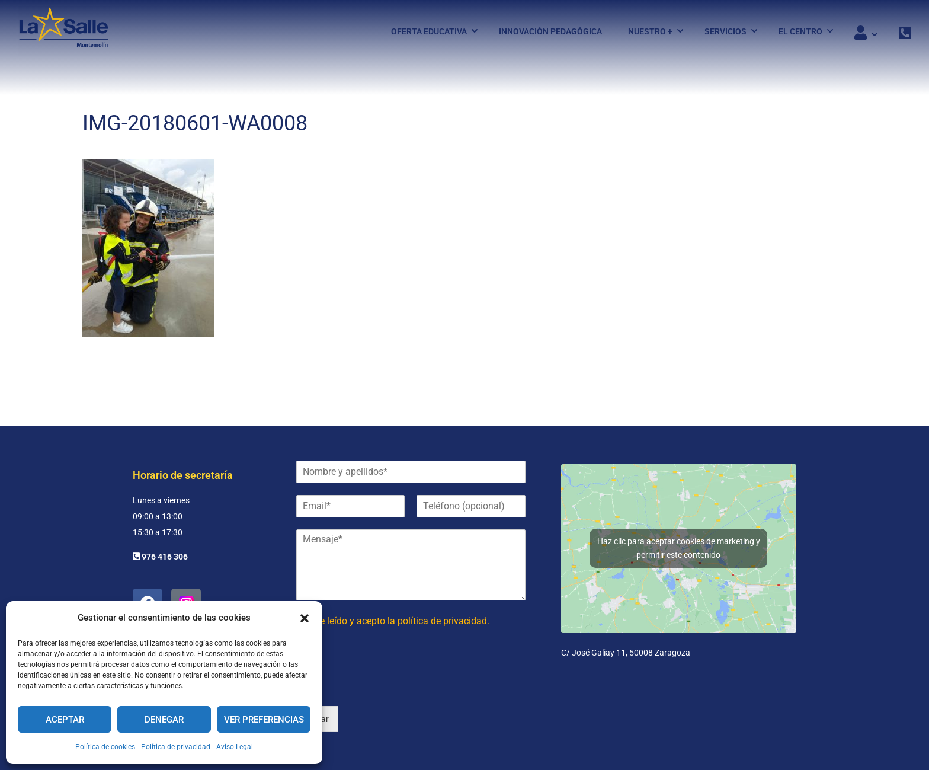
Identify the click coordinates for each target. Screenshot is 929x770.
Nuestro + (650, 31)
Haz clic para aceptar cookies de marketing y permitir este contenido (678, 548)
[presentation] (386, 686)
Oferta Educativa (429, 31)
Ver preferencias (264, 719)
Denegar (164, 719)
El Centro (800, 31)
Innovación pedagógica (550, 31)
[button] (304, 618)
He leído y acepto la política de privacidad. (401, 621)
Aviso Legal (234, 747)
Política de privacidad (175, 747)
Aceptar (65, 719)
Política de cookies (105, 747)
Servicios (725, 31)
